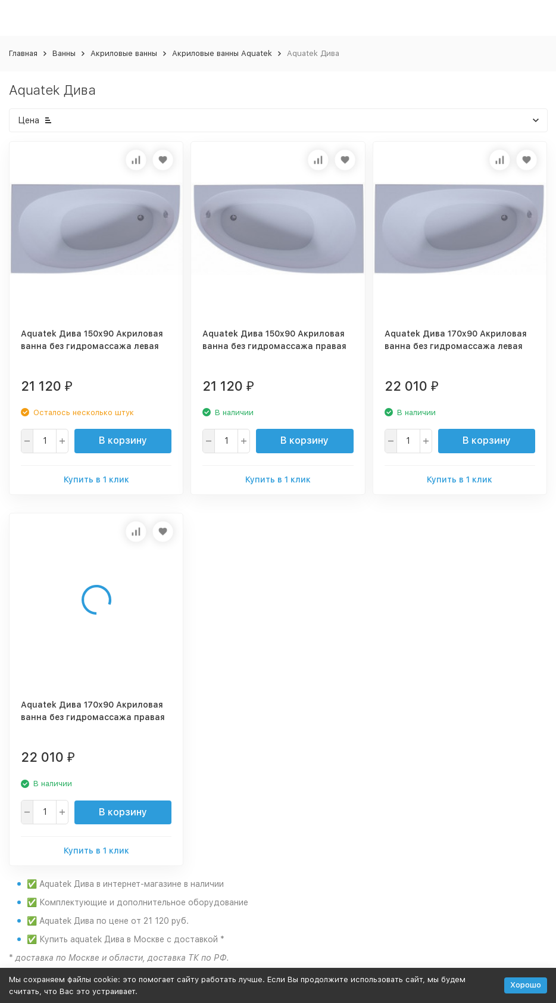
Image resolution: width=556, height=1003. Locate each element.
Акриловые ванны (123, 53)
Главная (23, 53)
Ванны (64, 53)
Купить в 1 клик (96, 479)
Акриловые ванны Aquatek (222, 53)
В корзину (123, 440)
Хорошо (525, 984)
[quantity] (45, 441)
